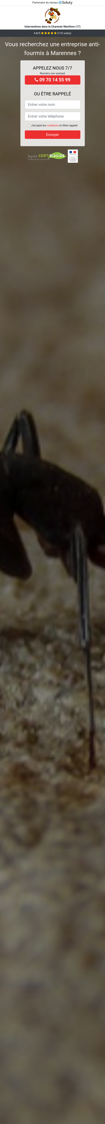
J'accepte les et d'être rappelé (54, 125)
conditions (53, 125)
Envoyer (52, 134)
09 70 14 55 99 (52, 80)
